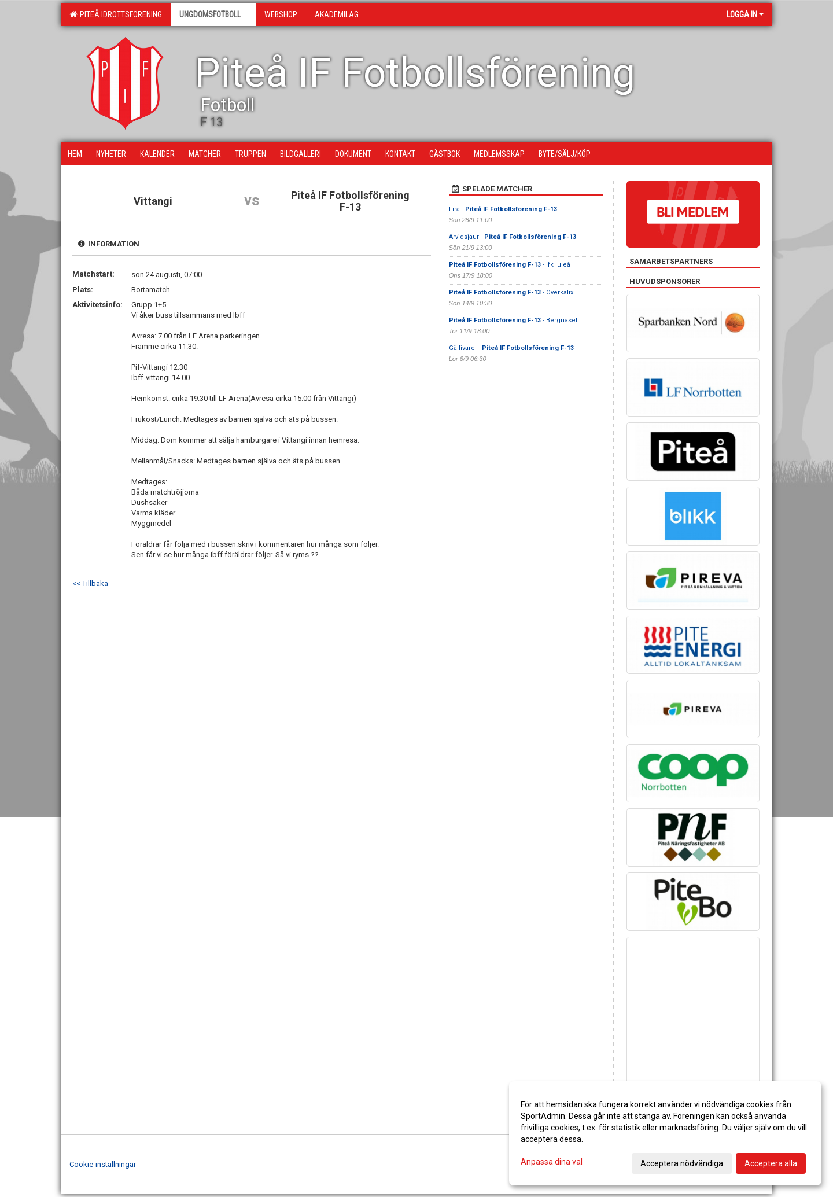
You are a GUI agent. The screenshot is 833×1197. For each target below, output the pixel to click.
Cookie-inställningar (102, 1164)
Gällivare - (511, 348)
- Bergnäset (513, 320)
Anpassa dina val (552, 1161)
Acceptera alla (770, 1163)
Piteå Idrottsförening (115, 14)
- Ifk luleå (509, 264)
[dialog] (665, 1133)
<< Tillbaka (90, 583)
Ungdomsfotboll (213, 14)
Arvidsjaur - (512, 237)
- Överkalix (511, 292)
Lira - (503, 209)
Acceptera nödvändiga (681, 1163)
